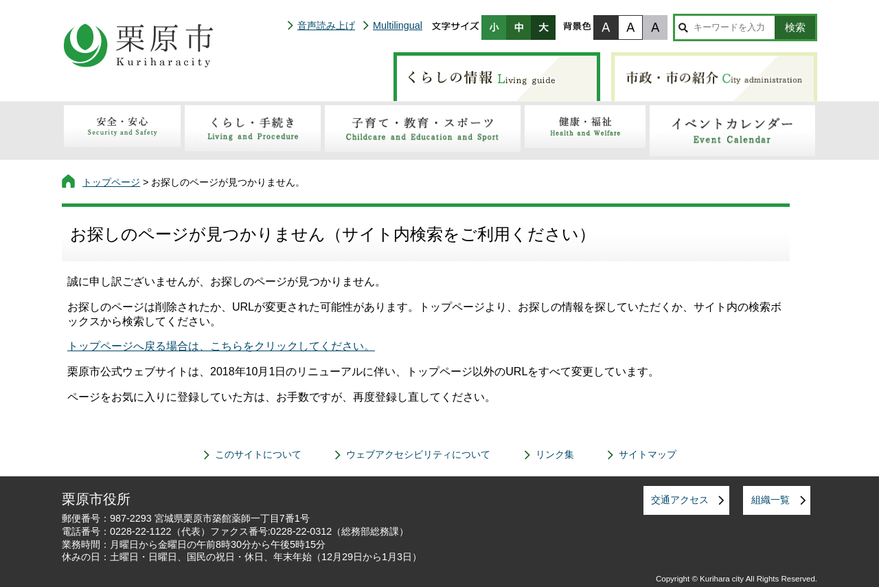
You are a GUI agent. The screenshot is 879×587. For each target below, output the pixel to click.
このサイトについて (258, 454)
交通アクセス (680, 499)
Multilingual (397, 25)
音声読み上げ (326, 25)
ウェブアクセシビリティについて (418, 454)
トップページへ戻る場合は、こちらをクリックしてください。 (221, 346)
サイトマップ (647, 454)
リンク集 (555, 454)
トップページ (111, 182)
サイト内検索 (683, 27)
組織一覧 (770, 499)
